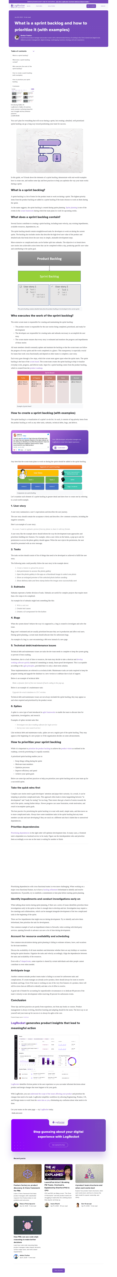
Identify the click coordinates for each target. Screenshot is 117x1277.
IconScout (26, 1017)
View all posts (58, 1270)
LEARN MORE (15, 116)
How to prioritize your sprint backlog (21, 81)
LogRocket (18, 1023)
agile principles (28, 666)
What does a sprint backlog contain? (21, 61)
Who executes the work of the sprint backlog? (22, 67)
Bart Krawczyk (86, 1204)
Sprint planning (71, 208)
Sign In (103, 6)
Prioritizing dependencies (20, 833)
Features (39, 6)
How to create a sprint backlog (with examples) (22, 74)
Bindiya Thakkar (26, 35)
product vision (66, 748)
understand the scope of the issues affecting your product (51, 1094)
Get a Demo (91, 6)
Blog (28, 6)
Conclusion (16, 86)
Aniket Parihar (25, 1255)
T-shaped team (25, 961)
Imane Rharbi (55, 1204)
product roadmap (36, 368)
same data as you (43, 1100)
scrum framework (27, 211)
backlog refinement (50, 890)
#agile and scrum (17, 1113)
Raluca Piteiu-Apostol (27, 1204)
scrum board (34, 362)
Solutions (51, 6)
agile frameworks (49, 712)
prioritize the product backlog (39, 748)
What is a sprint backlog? (20, 55)
